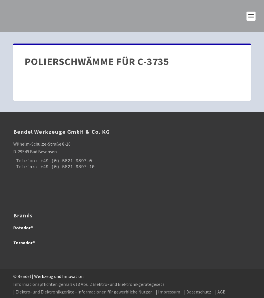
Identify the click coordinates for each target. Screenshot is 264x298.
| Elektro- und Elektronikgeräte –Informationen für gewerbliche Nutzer (82, 292)
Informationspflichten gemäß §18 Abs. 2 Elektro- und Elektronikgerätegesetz (89, 284)
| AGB (220, 292)
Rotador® (23, 227)
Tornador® (24, 242)
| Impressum (168, 292)
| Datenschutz (197, 292)
